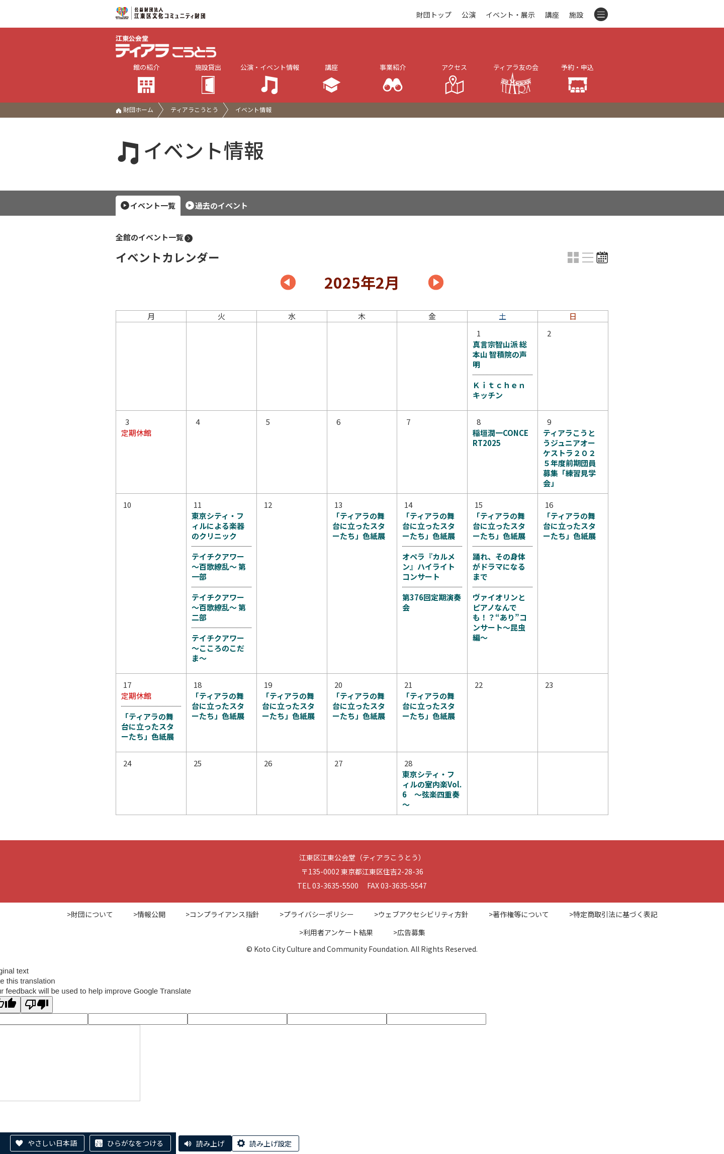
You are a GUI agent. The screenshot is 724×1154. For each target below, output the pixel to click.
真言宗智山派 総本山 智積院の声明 (500, 354)
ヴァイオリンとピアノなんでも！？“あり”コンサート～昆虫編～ (500, 617)
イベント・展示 (510, 14)
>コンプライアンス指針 (222, 914)
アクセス (455, 78)
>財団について (90, 914)
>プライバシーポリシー (317, 914)
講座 (552, 14)
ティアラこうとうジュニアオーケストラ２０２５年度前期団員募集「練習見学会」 (569, 458)
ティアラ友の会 (515, 78)
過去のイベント (221, 205)
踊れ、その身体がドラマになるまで (499, 566)
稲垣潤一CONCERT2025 (500, 438)
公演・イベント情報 (270, 78)
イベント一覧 (152, 205)
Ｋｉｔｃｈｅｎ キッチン (502, 390)
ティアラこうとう (194, 109)
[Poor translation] (37, 1004)
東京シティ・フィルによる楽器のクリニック (218, 526)
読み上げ (210, 1143)
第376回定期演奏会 (431, 602)
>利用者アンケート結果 (336, 932)
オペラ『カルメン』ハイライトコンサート (428, 566)
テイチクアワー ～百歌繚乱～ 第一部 (219, 566)
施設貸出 (208, 78)
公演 (469, 14)
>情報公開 (149, 914)
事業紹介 (393, 78)
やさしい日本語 (52, 1143)
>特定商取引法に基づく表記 (613, 914)
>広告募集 (409, 932)
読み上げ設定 (270, 1143)
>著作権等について (519, 914)
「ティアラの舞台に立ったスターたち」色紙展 (358, 526)
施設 (576, 14)
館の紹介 (146, 78)
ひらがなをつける (135, 1143)
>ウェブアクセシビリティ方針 (421, 914)
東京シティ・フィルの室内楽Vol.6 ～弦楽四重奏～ (432, 789)
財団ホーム (134, 109)
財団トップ (433, 14)
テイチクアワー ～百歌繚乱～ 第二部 (219, 607)
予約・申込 (578, 78)
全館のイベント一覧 (155, 237)
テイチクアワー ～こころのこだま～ (218, 648)
